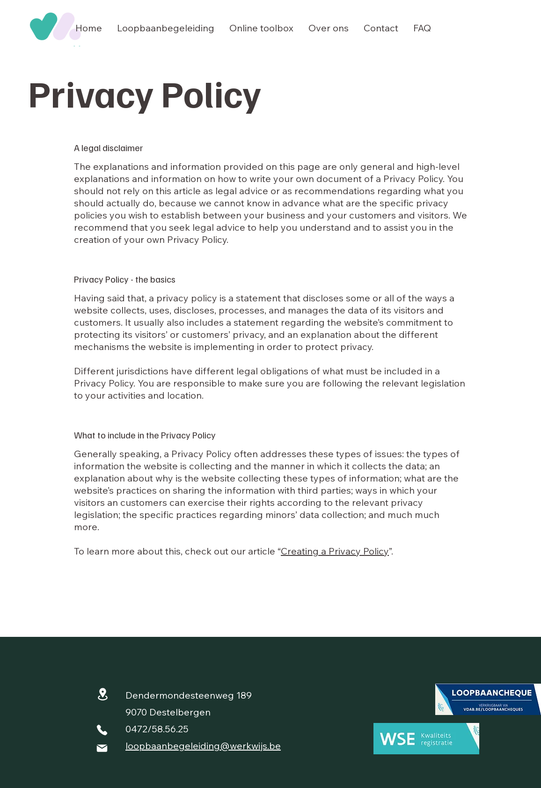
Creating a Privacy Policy (335, 551)
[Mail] (102, 748)
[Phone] (102, 730)
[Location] (102, 694)
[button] (166, 28)
